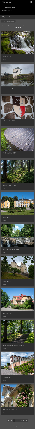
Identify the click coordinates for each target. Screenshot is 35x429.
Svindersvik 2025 (8, 313)
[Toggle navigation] (31, 2)
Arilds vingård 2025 (9, 121)
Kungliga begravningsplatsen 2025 (13, 346)
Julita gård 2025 (8, 217)
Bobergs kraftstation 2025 (11, 249)
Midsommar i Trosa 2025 (10, 410)
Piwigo (21, 426)
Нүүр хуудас (3, 17)
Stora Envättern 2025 (9, 185)
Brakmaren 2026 (8, 57)
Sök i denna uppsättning (8, 21)
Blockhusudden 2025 (9, 153)
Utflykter (8, 17)
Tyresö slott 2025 (8, 281)
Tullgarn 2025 (7, 378)
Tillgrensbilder (6, 2)
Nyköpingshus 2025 (9, 89)
